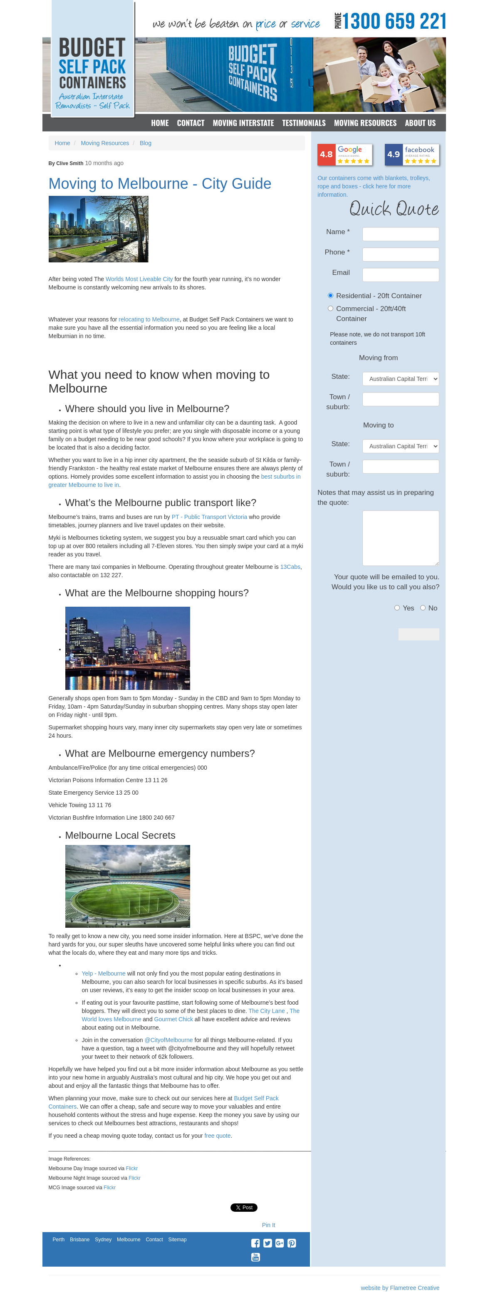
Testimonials (303, 122)
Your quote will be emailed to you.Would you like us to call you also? (386, 582)
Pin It (268, 1225)
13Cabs (290, 566)
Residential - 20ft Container (379, 296)
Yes (404, 608)
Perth (59, 1240)
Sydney (103, 1240)
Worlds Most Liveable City (139, 279)
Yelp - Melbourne (104, 973)
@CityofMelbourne (168, 1040)
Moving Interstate (243, 122)
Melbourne (129, 1240)
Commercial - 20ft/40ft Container (371, 314)
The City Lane (267, 1011)
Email (341, 273)
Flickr (132, 1168)
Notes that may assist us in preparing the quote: (375, 497)
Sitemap (177, 1240)
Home (159, 122)
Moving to (378, 425)
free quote (217, 1135)
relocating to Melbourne (149, 319)
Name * (338, 232)
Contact (191, 122)
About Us (420, 122)
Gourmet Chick (173, 1019)
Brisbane (79, 1240)
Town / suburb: (338, 402)
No (429, 608)
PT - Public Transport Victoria (208, 517)
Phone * (337, 252)
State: (341, 376)
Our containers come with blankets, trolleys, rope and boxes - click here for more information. (373, 186)
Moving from (378, 358)
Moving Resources (365, 122)
